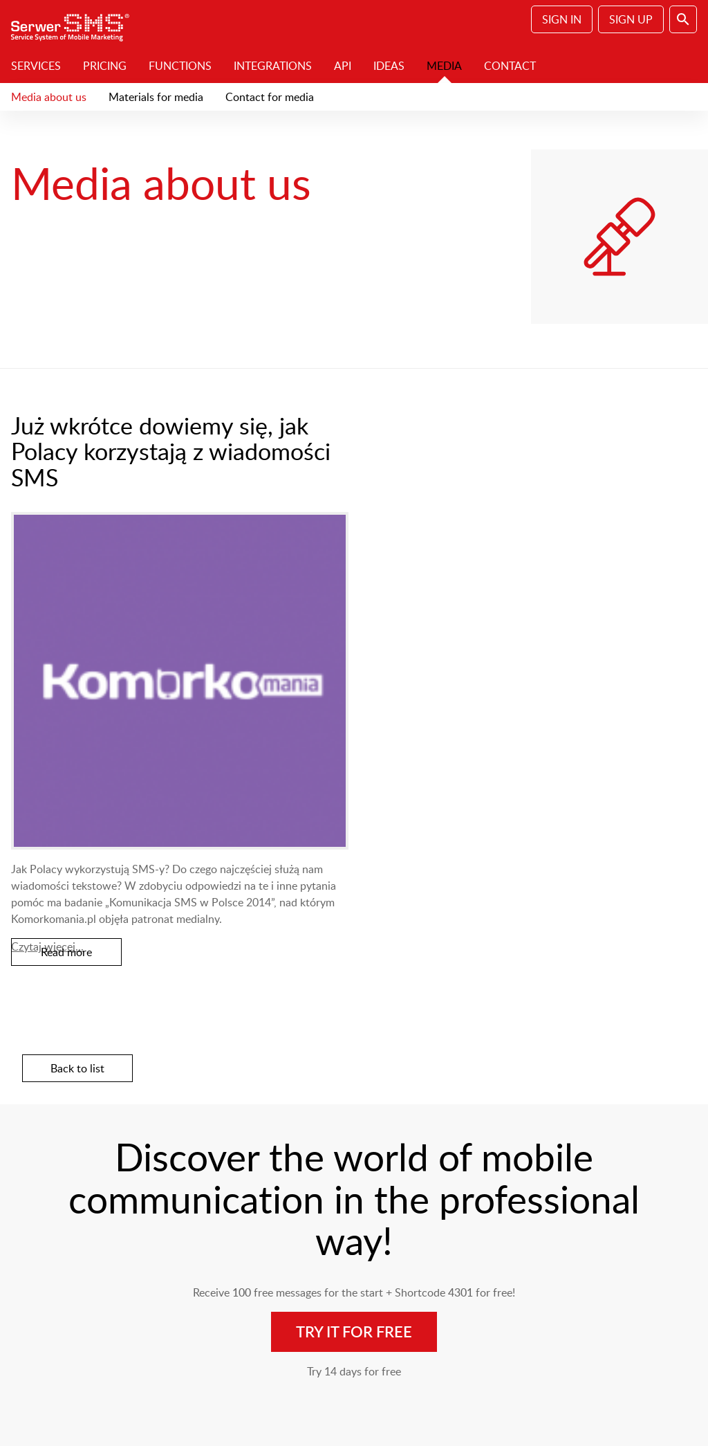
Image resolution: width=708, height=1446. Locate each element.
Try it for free (354, 1331)
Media (444, 65)
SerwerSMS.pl (74, 24)
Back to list (77, 1068)
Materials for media (156, 96)
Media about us (48, 96)
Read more (66, 952)
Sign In (561, 19)
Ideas (388, 65)
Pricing (105, 65)
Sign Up (631, 19)
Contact (510, 65)
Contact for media (269, 96)
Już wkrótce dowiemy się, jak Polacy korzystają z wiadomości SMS (170, 451)
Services (36, 65)
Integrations (273, 65)
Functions (180, 65)
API (342, 65)
